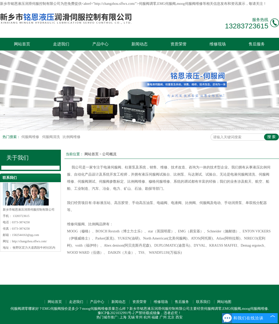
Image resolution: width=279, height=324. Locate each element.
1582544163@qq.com (25, 235)
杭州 (147, 317)
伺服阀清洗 (51, 137)
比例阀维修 (71, 137)
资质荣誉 (178, 44)
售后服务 (257, 44)
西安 (179, 317)
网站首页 (22, 44)
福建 (155, 317)
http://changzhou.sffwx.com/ (29, 241)
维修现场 (218, 44)
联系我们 (203, 302)
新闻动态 (139, 44)
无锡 (131, 317)
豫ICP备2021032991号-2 (116, 313)
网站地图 (224, 302)
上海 (123, 317)
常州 (139, 317)
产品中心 (100, 44)
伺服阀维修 (30, 137)
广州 (163, 317)
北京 (171, 317)
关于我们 (17, 158)
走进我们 (61, 44)
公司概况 (109, 154)
